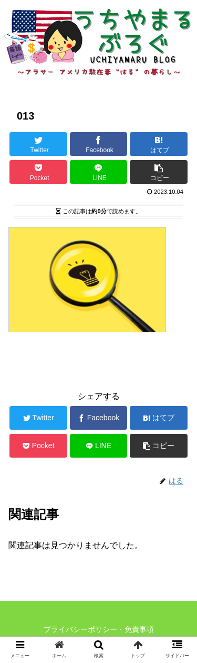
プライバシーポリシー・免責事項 (99, 629)
